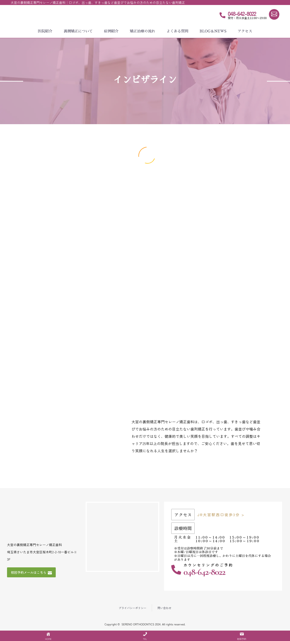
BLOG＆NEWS (213, 31)
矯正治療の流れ (142, 31)
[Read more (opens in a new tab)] (241, 16)
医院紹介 (45, 31)
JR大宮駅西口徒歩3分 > (220, 515)
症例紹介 (111, 31)
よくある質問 (177, 31)
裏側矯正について (78, 31)
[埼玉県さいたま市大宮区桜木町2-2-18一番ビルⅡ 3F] (122, 537)
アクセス (245, 31)
